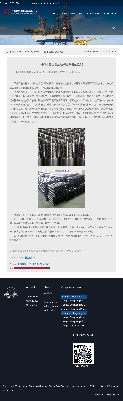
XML (18, 3)
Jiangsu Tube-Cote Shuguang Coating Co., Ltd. (74, 325)
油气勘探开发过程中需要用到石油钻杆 (33, 264)
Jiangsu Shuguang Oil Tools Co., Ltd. (74, 300)
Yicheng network (98, 386)
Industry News (32, 51)
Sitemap (4, 3)
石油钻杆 (30, 257)
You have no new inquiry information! (40, 3)
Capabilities (89, 13)
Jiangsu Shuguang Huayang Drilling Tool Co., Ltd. (74, 317)
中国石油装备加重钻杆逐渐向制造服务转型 (32, 268)
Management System (33, 300)
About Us (64, 20)
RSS (12, 3)
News (72, 13)
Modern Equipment (33, 305)
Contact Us (113, 20)
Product (81, 13)
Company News (14, 52)
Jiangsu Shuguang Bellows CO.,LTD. (74, 304)
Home (56, 13)
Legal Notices (114, 394)
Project (105, 13)
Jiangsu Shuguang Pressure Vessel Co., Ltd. (74, 309)
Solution (97, 13)
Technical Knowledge (53, 52)
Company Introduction (33, 296)
